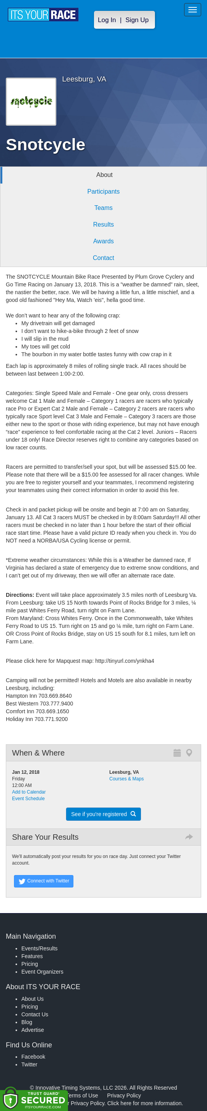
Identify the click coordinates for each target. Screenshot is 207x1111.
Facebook (33, 1057)
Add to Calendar (29, 792)
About (104, 175)
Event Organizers (42, 972)
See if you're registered (103, 814)
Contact (103, 258)
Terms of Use (82, 1095)
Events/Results (39, 948)
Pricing (29, 964)
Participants (103, 191)
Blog (26, 1022)
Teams (103, 208)
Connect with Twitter (43, 881)
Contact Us (34, 1014)
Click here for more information (144, 1103)
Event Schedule (28, 798)
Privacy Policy (124, 1095)
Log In (107, 20)
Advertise (32, 1030)
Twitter (29, 1064)
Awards (103, 241)
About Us (32, 999)
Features (32, 956)
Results (103, 224)
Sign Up (137, 20)
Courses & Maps (127, 779)
